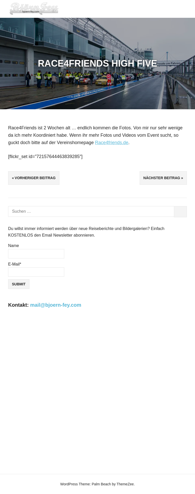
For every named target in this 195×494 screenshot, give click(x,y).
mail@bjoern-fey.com (55, 305)
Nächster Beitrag (161, 178)
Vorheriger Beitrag (35, 178)
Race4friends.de (111, 142)
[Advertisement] (97, 356)
